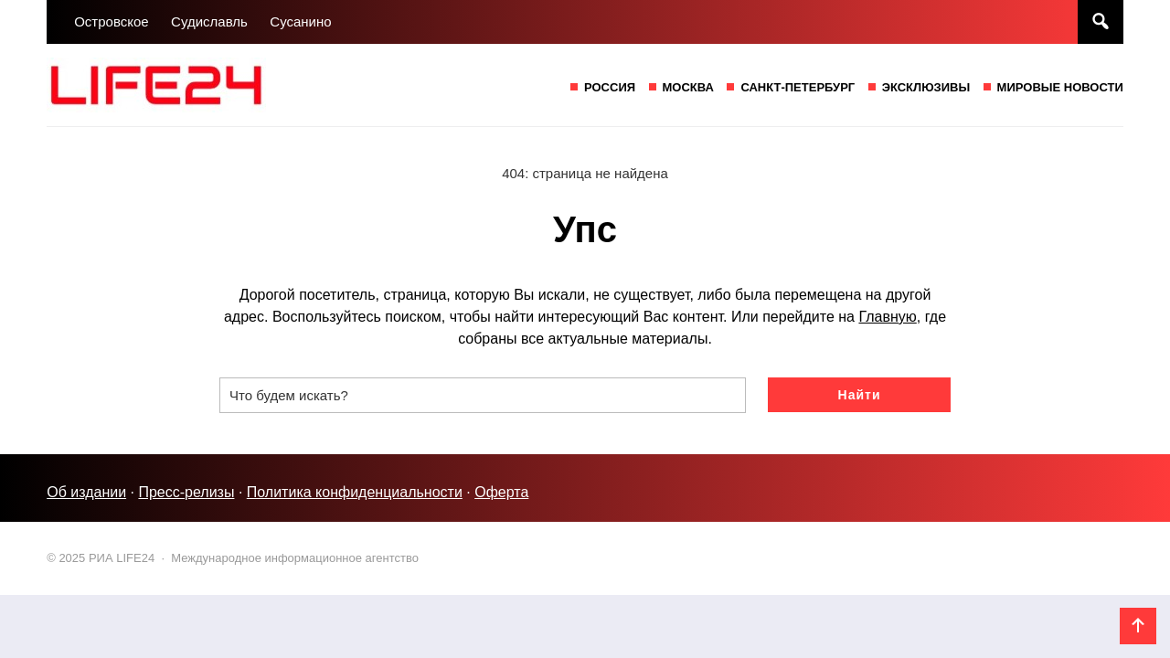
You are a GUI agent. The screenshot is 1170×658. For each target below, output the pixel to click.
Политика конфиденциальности (355, 492)
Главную (887, 316)
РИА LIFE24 (184, 85)
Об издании (86, 492)
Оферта (501, 492)
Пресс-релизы (186, 492)
